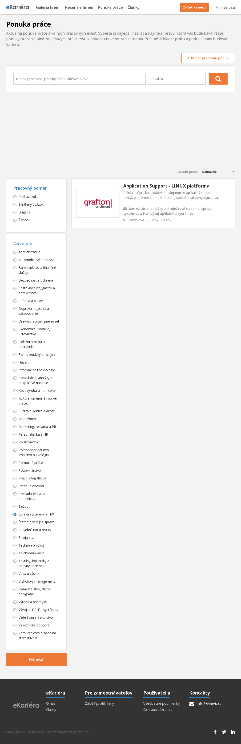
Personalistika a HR (33, 434)
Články (134, 7)
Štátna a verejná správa (37, 522)
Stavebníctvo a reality (35, 529)
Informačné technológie (37, 370)
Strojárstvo (27, 537)
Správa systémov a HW (36, 514)
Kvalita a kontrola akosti (37, 411)
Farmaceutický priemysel (37, 354)
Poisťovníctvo (29, 442)
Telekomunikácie (31, 553)
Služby (23, 506)
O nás (51, 703)
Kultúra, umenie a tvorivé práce (38, 400)
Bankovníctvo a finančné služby (37, 270)
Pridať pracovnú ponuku (208, 58)
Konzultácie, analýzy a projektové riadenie (35, 380)
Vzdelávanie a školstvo (36, 617)
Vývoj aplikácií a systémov (38, 609)
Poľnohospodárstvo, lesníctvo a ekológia (34, 452)
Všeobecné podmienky (161, 703)
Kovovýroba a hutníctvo (37, 390)
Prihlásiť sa (225, 7)
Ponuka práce (110, 7)
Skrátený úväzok (31, 204)
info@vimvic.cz (205, 703)
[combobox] (79, 79)
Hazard (24, 362)
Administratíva (29, 252)
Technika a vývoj (31, 545)
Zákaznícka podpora (34, 625)
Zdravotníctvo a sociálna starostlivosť (37, 635)
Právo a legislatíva (32, 478)
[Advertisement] (120, 134)
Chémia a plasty (31, 300)
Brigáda (24, 212)
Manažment (28, 419)
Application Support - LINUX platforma (166, 186)
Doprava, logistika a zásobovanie (34, 311)
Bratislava (136, 220)
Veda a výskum (30, 573)
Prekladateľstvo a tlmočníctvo (32, 496)
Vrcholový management (37, 581)
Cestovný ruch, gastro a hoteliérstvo (37, 290)
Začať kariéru (194, 7)
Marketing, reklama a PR (37, 426)
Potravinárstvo (30, 470)
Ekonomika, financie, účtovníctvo (34, 331)
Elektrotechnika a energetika (32, 344)
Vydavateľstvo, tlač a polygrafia (34, 591)
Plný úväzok (28, 196)
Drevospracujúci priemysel (39, 321)
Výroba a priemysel (33, 602)
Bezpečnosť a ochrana (36, 280)
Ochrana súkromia (157, 709)
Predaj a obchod (31, 486)
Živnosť (24, 220)
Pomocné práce (31, 462)
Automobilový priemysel (37, 260)
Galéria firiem (48, 7)
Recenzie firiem (79, 7)
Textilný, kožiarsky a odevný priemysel (34, 563)
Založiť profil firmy (99, 703)
